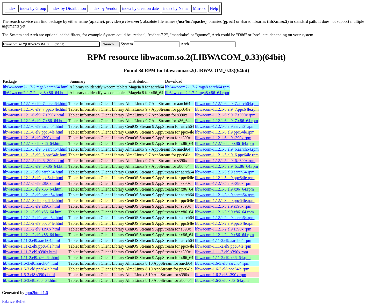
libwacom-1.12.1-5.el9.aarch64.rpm (225, 172)
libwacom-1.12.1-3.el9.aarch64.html (33, 195)
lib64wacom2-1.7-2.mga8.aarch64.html (35, 87)
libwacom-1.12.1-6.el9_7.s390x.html (33, 115)
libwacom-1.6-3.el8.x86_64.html (30, 280)
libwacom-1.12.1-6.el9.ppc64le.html (33, 132)
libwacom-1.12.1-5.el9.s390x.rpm (223, 183)
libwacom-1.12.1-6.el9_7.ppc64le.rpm (227, 109)
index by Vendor (104, 8)
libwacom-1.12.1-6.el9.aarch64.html (33, 126)
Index (11, 8)
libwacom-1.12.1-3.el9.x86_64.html (33, 212)
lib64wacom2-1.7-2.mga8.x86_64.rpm (197, 92)
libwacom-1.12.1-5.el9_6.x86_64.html (35, 166)
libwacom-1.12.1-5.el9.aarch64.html (33, 172)
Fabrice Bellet (13, 301)
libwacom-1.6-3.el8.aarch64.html (30, 263)
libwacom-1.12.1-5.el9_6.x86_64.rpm (226, 166)
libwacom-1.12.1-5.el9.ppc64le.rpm (225, 178)
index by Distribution (68, 8)
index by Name (176, 8)
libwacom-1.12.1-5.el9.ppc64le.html (33, 178)
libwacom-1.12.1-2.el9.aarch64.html (33, 217)
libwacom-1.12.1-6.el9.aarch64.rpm (225, 126)
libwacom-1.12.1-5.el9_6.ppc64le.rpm (227, 155)
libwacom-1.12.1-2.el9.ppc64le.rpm (225, 223)
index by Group (33, 8)
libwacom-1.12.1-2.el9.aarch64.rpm (225, 217)
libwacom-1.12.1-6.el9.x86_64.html (33, 143)
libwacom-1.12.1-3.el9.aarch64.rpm (225, 195)
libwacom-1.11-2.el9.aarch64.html (31, 240)
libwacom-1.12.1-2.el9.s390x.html (31, 229)
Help (214, 8)
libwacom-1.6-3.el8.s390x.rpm (220, 274)
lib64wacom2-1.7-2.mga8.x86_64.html (35, 92)
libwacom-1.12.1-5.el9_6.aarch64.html (35, 149)
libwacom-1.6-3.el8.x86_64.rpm (222, 280)
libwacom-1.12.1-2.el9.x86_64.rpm (224, 235)
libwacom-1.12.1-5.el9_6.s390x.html (33, 160)
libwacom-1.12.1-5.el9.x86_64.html (33, 189)
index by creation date (140, 8)
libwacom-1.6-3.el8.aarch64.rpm (222, 263)
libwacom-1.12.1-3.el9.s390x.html (31, 206)
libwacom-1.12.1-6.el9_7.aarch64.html (35, 103)
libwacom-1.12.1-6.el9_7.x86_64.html (35, 120)
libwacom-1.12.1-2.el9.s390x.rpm (223, 229)
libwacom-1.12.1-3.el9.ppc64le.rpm (225, 200)
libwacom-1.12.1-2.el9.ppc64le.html (33, 223)
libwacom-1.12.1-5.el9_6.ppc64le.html (35, 155)
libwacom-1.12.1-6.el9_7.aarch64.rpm (227, 103)
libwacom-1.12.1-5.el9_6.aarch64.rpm (227, 149)
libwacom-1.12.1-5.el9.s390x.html (31, 183)
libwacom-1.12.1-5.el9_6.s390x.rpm (225, 160)
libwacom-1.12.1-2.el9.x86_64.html (33, 235)
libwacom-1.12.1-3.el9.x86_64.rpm (224, 212)
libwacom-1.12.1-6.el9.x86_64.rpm (224, 143)
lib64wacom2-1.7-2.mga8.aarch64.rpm (197, 87)
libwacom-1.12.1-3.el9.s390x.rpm (223, 206)
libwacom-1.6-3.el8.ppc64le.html (30, 269)
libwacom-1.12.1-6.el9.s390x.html (31, 138)
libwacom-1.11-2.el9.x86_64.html (31, 257)
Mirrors (199, 8)
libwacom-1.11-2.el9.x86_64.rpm (222, 257)
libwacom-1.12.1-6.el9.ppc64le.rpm (225, 132)
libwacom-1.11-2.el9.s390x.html (30, 252)
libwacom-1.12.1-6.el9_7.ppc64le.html (35, 109)
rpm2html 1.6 (36, 292)
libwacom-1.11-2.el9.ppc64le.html (31, 246)
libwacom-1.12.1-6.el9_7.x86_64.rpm (226, 120)
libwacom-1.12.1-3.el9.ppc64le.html (33, 200)
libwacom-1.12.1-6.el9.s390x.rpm (223, 138)
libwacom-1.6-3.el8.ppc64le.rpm (222, 269)
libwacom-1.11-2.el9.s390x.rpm (221, 252)
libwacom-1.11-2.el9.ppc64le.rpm (223, 246)
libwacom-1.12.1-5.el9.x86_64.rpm (224, 189)
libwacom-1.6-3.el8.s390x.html (29, 274)
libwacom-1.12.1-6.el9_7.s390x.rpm (225, 115)
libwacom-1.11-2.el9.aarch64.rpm (223, 240)
